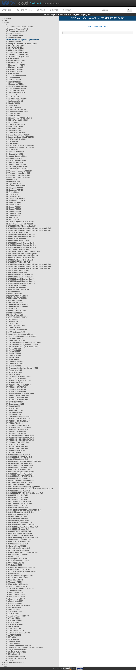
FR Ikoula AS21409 (13, 203)
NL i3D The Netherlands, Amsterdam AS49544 (23, 343)
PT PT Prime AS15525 (14, 410)
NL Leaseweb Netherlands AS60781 (19, 334)
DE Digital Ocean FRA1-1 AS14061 (19, 118)
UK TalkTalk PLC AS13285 (16, 652)
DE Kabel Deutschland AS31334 (18, 135)
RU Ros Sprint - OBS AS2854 (17, 584)
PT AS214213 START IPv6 (16, 389)
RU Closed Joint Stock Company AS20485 (22, 552)
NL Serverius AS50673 (14, 338)
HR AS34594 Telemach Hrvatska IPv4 (20, 275)
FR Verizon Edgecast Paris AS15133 (19, 222)
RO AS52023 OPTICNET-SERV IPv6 (19, 465)
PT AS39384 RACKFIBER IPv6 (17, 396)
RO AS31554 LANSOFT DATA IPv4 (19, 504)
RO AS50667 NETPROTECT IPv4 (18, 531)
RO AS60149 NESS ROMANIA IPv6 (19, 468)
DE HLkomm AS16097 (14, 126)
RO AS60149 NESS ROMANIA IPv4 (19, 540)
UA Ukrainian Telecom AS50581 (18, 633)
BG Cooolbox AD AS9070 (15, 46)
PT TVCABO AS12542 (14, 412)
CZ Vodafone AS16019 (14, 101)
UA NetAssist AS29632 (15, 624)
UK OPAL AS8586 (13, 643)
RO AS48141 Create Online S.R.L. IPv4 (20, 525)
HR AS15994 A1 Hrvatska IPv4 (17, 249)
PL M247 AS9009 (12, 357)
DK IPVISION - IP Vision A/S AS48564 (20, 148)
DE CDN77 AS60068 (13, 107)
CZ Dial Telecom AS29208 (16, 88)
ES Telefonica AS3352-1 (15, 162)
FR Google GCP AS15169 (15, 198)
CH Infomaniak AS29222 (15, 61)
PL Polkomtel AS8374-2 (15, 364)
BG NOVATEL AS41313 (15, 48)
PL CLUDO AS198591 (14, 353)
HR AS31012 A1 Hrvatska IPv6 (17, 232)
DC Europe (7, 10)
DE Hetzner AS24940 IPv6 (16, 133)
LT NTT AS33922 (12, 319)
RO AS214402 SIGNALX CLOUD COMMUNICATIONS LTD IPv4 (29, 489)
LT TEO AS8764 (12, 323)
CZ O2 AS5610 (11, 95)
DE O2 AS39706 (12, 141)
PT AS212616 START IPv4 (16, 387)
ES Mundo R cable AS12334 (16, 156)
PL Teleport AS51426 (14, 370)
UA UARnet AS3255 (13, 629)
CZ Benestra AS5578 (14, 78)
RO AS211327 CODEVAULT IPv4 (18, 485)
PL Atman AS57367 (13, 351)
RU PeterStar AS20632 (14, 580)
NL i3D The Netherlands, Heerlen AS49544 (22, 345)
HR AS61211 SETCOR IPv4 (16, 287)
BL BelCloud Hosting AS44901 (17, 52)
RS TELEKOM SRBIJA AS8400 (17, 550)
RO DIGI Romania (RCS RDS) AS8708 (20, 472)
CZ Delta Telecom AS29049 (16, 86)
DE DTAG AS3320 (13, 114)
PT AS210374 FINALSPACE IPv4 (18, 427)
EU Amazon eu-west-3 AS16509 (18, 177)
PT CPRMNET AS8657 (14, 402)
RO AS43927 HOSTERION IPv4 (17, 518)
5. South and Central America (13, 663)
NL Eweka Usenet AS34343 (16, 330)
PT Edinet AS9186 (13, 406)
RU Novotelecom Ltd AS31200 (17, 569)
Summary (68, 10)
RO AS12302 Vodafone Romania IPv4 (20, 474)
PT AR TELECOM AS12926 (16, 379)
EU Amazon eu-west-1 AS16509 (18, 173)
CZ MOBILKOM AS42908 (15, 93)
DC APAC (41, 10)
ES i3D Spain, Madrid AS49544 (17, 167)
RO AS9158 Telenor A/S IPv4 (17, 544)
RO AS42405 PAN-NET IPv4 (16, 516)
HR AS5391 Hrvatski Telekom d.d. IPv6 (20, 234)
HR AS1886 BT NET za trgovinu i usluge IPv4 (23, 251)
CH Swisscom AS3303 (14, 67)
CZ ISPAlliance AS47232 (15, 90)
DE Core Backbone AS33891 (17, 112)
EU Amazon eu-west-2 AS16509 (18, 175)
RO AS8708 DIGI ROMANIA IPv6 (18, 470)
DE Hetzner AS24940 (14, 129)
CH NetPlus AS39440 (14, 63)
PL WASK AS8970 (13, 374)
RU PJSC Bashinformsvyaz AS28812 (20, 576)
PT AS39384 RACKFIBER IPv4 (17, 442)
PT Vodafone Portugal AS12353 (18, 417)
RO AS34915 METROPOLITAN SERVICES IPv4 (23, 510)
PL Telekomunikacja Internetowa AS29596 (22, 368)
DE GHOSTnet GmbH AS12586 (17, 120)
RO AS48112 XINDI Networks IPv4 (19, 523)
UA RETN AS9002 (13, 626)
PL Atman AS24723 (13, 349)
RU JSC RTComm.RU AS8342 (17, 561)
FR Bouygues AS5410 (14, 188)
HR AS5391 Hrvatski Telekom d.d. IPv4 (20, 279)
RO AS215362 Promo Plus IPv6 (18, 455)
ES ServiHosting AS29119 (16, 160)
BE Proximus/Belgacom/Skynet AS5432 (24, 40)
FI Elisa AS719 (11, 179)
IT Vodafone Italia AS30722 (16, 311)
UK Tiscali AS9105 (13, 654)
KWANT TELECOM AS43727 (16, 317)
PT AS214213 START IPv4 (16, 432)
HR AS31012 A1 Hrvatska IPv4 (17, 270)
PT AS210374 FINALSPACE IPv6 (18, 385)
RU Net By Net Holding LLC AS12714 (20, 567)
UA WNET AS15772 (13, 635)
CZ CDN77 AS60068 (13, 80)
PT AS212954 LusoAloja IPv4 (17, 429)
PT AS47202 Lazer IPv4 (15, 444)
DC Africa (54, 10)
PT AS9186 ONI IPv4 (14, 453)
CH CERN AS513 (12, 59)
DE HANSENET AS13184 (15, 124)
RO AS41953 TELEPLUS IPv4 (17, 514)
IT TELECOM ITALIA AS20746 (17, 304)
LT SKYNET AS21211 (14, 321)
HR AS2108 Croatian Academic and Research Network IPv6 (28, 228)
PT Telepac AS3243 (13, 415)
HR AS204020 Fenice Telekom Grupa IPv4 (22, 256)
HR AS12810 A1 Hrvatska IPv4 (17, 241)
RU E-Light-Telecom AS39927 (17, 554)
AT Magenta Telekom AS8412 (17, 29)
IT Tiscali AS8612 (12, 309)
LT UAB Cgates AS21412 (15, 326)
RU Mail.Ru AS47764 (14, 565)
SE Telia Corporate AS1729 (16, 586)
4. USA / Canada (8, 660)
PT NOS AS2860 (12, 408)
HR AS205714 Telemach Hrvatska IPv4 (20, 258)
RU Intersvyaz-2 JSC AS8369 (17, 559)
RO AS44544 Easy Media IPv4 (17, 521)
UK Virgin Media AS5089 (15, 656)
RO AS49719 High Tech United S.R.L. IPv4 (22, 527)
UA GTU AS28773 (12, 614)
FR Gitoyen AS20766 (14, 196)
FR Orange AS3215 (13, 207)
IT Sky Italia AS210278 (14, 302)
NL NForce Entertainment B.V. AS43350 (21, 336)
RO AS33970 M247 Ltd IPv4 (16, 506)
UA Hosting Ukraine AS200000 (17, 616)
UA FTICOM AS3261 (13, 610)
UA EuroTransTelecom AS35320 (18, 605)
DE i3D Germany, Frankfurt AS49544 (20, 145)
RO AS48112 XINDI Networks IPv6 (19, 463)
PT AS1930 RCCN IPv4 (14, 423)
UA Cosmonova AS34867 (15, 599)
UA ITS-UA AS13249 (13, 618)
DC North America (24, 10)
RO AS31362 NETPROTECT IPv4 (18, 501)
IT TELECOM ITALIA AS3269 (17, 307)
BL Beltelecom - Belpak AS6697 (18, 54)
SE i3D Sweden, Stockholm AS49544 (20, 588)
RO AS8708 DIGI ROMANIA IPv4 (18, 542)
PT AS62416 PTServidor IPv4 (17, 446)
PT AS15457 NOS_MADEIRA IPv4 (18, 419)
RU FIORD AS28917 (13, 557)
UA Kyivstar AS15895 (14, 620)
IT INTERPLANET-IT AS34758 (17, 296)
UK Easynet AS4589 (13, 641)
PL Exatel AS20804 (13, 355)
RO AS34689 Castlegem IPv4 (17, 508)
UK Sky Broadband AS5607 (16, 650)
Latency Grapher (45, 3)
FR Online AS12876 (13, 205)
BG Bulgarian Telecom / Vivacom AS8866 (21, 44)
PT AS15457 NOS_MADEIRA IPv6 (18, 381)
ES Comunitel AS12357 (15, 152)
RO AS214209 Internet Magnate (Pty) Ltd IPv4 (23, 487)
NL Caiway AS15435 (13, 328)
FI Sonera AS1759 (13, 181)
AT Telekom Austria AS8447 (16, 31)
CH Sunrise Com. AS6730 (16, 65)
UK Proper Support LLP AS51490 (18, 646)
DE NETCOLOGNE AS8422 (16, 139)
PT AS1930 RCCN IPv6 (14, 383)
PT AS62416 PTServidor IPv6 (17, 398)
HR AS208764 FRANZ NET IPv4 (18, 262)
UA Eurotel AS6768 (13, 607)
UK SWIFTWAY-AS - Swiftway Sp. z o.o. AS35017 (24, 648)
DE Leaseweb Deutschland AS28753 (20, 137)
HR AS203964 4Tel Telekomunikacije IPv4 (21, 254)
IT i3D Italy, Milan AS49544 (16, 315)
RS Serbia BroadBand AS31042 (18, 548)
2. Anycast (6, 23)
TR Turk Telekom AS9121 (15, 593)
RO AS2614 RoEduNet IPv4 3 (17, 499)
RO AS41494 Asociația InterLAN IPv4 (20, 512)
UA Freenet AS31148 (14, 612)
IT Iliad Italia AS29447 (14, 300)
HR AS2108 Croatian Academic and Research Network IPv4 (28, 264)
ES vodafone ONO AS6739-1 (17, 169)
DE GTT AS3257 (12, 122)
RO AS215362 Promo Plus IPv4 (18, 491)
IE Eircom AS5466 (13, 292)
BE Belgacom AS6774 (14, 35)
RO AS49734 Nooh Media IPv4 (17, 529)
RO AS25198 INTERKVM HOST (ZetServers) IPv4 (24, 493)
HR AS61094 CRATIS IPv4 (16, 285)
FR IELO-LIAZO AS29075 (15, 201)
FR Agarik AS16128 (13, 184)
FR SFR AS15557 (12, 218)
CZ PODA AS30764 (13, 97)
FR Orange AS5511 (13, 215)
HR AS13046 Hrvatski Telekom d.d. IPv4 (21, 243)
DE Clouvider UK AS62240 (16, 109)
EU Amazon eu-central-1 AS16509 (19, 171)
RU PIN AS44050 (12, 574)
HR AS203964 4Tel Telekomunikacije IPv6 (21, 226)
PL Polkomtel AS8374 (14, 362)
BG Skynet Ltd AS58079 (15, 50)
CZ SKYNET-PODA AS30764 (16, 99)
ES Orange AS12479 (14, 158)
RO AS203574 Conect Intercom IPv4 (19, 480)
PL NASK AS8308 (13, 359)
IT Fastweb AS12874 (14, 294)
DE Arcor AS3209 (12, 105)
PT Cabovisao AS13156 (15, 404)
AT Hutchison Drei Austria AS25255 (19, 27)
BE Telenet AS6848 (13, 42)
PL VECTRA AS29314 (14, 372)
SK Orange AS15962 (14, 590)
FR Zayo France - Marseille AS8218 (19, 224)
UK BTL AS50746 (12, 639)
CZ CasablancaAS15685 (15, 84)
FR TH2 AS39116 (12, 220)
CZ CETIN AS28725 (13, 82)
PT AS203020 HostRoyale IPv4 (17, 425)
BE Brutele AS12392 (14, 37)
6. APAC (5, 665)
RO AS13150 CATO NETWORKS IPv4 (20, 476)
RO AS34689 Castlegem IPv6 (17, 459)
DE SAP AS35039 (12, 143)
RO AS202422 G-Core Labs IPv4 (18, 478)
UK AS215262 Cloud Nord (16, 658)
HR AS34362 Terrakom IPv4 (16, 273)
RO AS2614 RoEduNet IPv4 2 (17, 497)
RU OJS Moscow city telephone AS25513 (21, 571)
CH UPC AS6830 (12, 73)
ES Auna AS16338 (13, 150)
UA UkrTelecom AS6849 (15, 631)
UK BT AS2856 (11, 637)
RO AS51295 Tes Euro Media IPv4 (19, 533)
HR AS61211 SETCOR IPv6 (16, 239)
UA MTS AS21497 (12, 622)
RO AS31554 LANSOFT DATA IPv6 (19, 457)
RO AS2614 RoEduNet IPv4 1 (17, 495)
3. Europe (5, 25)
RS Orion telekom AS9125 (16, 546)
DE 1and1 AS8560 (13, 103)
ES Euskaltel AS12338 (14, 154)
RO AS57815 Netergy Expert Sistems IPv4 (22, 537)
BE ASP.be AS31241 (13, 33)
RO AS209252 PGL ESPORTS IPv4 (19, 482)
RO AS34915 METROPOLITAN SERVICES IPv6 (23, 461)
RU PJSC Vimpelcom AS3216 (17, 578)
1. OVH (4, 20)
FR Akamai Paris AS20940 (16, 186)
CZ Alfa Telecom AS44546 (16, 76)
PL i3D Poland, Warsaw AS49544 (18, 376)
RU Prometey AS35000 (14, 582)
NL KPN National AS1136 (15, 332)
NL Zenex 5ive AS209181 (15, 340)
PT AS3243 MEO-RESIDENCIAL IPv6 (20, 393)
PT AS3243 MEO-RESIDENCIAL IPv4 (20, 436)
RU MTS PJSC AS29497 (15, 563)
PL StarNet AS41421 (14, 366)
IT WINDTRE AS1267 (14, 313)
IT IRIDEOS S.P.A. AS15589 (16, 298)
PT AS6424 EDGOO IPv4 (15, 451)
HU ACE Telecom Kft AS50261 (17, 290)
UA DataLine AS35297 (14, 601)
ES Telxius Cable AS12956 (16, 165)
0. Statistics (6, 18)
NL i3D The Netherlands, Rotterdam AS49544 (23, 347)
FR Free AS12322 (12, 192)
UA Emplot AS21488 (14, 603)
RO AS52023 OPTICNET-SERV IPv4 (19, 535)
